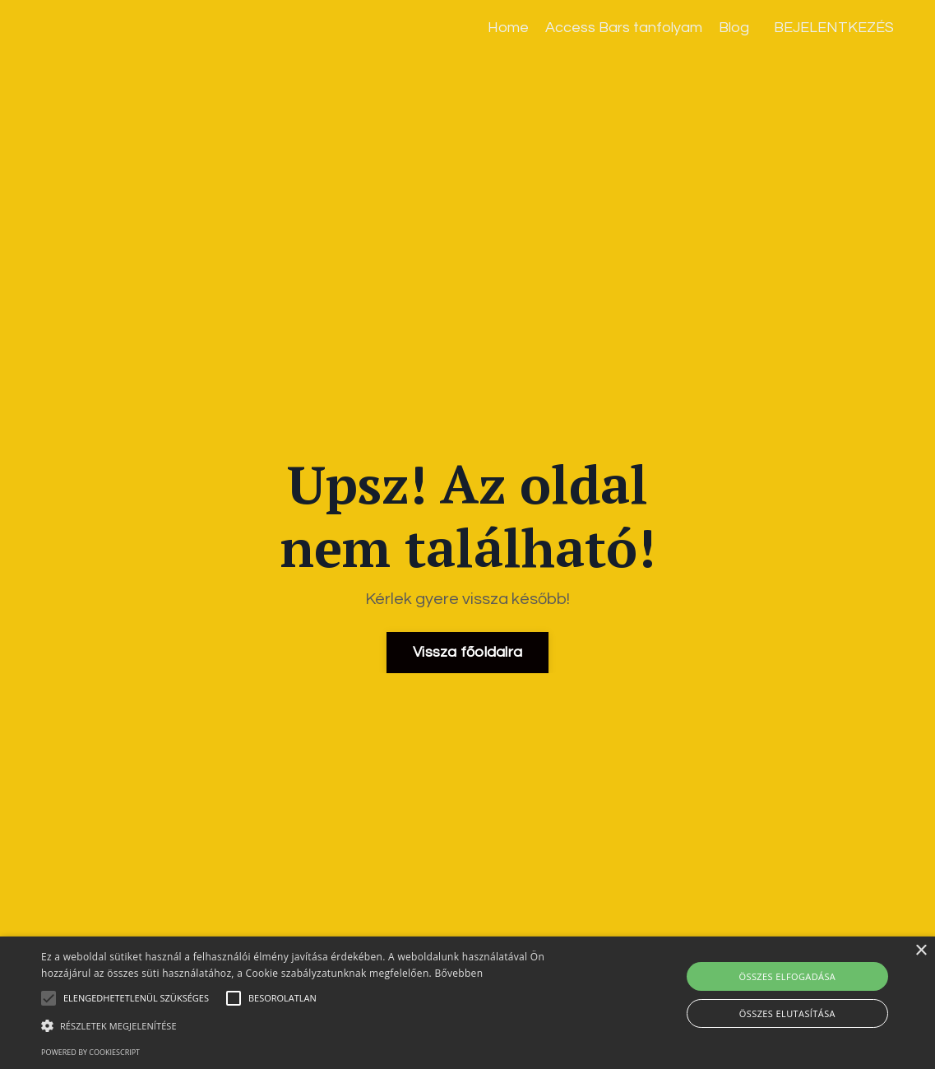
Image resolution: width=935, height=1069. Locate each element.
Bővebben (458, 973)
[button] (318, 1025)
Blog (734, 27)
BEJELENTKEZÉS (834, 27)
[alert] (467, 1003)
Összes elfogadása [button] (787, 976)
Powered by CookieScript (90, 1052)
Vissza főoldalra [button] (467, 652)
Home (508, 27)
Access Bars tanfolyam (623, 27)
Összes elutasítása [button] (787, 1013)
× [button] (920, 951)
